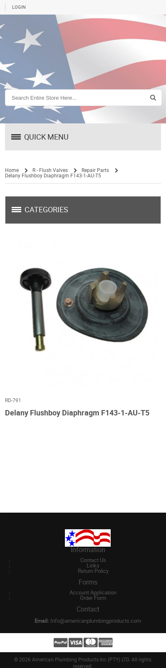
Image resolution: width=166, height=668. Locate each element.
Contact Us (93, 560)
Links (93, 565)
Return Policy (93, 571)
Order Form (93, 598)
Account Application (92, 592)
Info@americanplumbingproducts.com (95, 621)
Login (19, 7)
